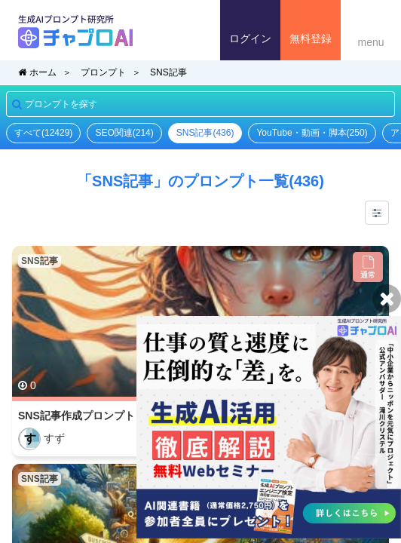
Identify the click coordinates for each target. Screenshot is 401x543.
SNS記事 (168, 72)
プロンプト (103, 72)
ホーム (37, 72)
